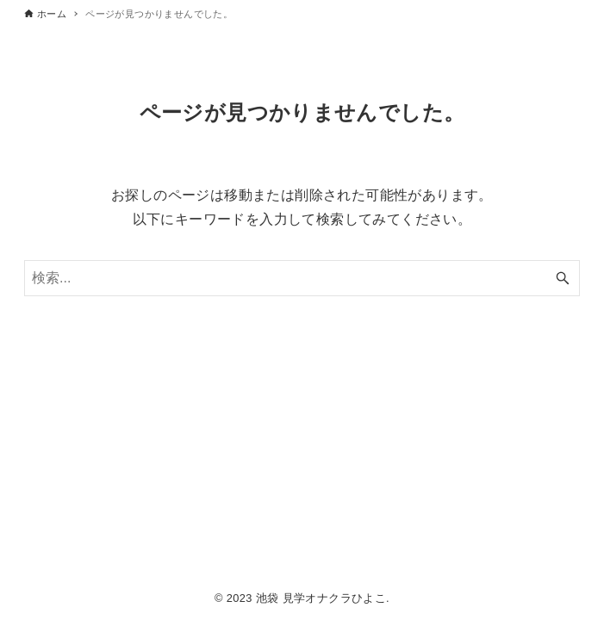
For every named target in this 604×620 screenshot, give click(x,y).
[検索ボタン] (562, 278)
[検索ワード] (302, 278)
